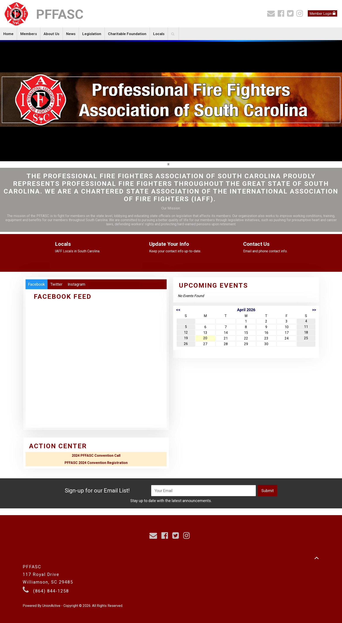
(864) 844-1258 (51, 591)
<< (178, 309)
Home (8, 34)
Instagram (76, 284)
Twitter (56, 284)
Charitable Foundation (127, 34)
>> (314, 309)
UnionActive (51, 606)
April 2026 (246, 309)
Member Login (322, 13)
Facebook (36, 284)
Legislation (91, 34)
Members (28, 34)
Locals (158, 34)
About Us (51, 34)
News (70, 34)
